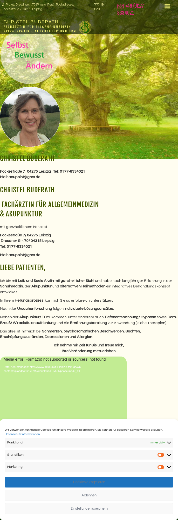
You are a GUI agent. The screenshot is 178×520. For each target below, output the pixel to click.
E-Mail (99, 7)
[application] (63, 392)
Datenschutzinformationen (22, 434)
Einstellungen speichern (89, 508)
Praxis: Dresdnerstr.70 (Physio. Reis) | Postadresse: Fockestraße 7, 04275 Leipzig (38, 7)
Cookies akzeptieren (89, 482)
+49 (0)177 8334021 (130, 9)
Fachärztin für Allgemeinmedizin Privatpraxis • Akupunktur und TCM (40, 29)
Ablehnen (89, 495)
